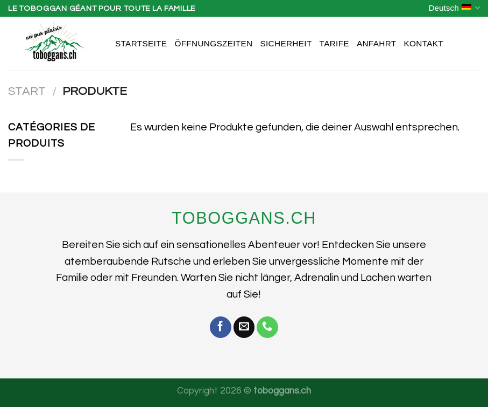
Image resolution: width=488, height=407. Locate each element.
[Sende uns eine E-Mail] (244, 327)
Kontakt (423, 43)
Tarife (334, 43)
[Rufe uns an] (267, 327)
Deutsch (454, 8)
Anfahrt (377, 43)
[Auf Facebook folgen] (220, 327)
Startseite (141, 43)
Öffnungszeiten (213, 43)
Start (27, 91)
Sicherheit (286, 43)
